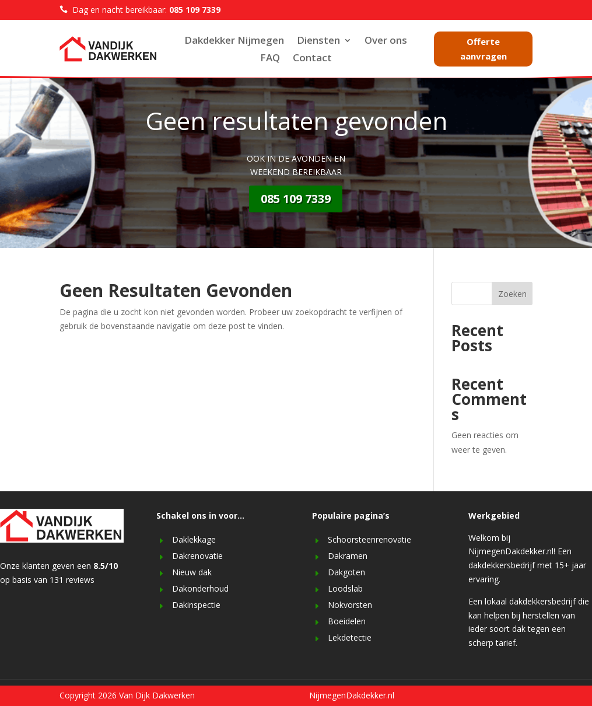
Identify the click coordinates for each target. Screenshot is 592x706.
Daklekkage (194, 539)
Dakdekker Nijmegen (234, 41)
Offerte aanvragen (483, 49)
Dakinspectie (196, 604)
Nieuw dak (192, 572)
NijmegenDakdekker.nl (351, 695)
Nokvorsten (350, 604)
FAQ (270, 59)
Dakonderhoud (200, 588)
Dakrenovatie (197, 555)
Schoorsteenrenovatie (369, 539)
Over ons (386, 41)
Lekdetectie (350, 637)
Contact (312, 59)
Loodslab (345, 588)
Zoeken (512, 293)
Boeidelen (347, 621)
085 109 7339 (296, 199)
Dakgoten (346, 572)
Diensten (318, 41)
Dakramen (347, 555)
